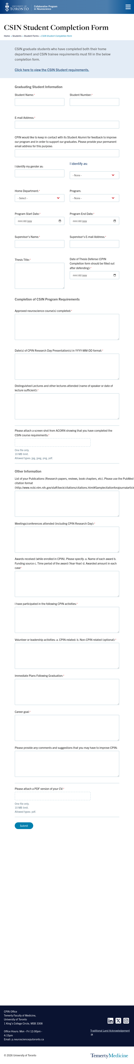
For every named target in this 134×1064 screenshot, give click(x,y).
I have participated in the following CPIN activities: (46, 604)
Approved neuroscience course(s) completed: (43, 311)
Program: (75, 191)
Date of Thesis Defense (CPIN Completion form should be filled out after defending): (92, 263)
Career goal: (23, 712)
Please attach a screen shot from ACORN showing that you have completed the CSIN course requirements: (63, 433)
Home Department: (27, 191)
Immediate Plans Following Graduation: (39, 676)
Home (7, 35)
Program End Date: (82, 214)
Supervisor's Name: (27, 237)
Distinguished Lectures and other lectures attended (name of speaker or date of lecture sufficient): (64, 388)
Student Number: (81, 95)
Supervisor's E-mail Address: (88, 237)
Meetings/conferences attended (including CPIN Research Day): (55, 524)
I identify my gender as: (29, 166)
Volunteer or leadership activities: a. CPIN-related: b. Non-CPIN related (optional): (65, 640)
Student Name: (25, 95)
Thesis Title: (23, 259)
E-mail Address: (25, 117)
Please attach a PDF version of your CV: (39, 789)
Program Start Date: (28, 214)
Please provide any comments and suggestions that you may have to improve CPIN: (66, 748)
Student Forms (31, 35)
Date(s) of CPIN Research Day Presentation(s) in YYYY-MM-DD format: (59, 350)
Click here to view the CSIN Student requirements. (52, 69)
